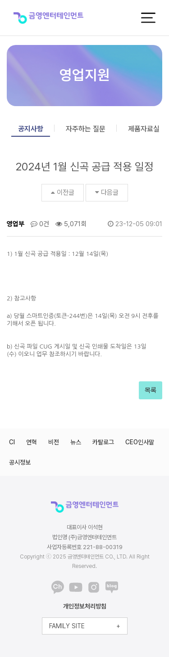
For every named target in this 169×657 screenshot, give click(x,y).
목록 (150, 390)
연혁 (31, 442)
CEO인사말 (139, 442)
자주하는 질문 (85, 129)
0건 (40, 224)
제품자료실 (144, 129)
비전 (53, 442)
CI (12, 442)
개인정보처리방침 (84, 606)
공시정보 (20, 462)
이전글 (62, 192)
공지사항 (30, 129)
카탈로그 (103, 442)
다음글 (107, 192)
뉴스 (75, 442)
